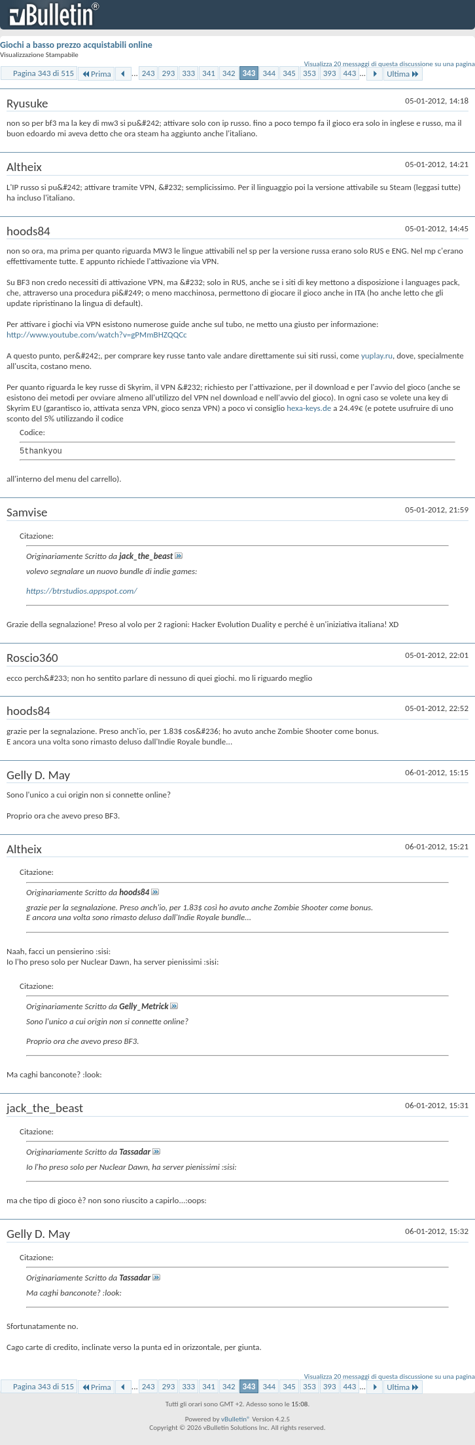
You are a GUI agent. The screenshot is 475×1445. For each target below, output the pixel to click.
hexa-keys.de (309, 408)
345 (289, 73)
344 (268, 73)
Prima (96, 74)
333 (188, 73)
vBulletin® (236, 1419)
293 (168, 73)
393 (329, 73)
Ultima (403, 74)
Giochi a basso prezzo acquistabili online (76, 44)
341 (208, 73)
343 (249, 73)
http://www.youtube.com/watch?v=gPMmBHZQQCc (97, 334)
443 (350, 73)
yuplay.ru (377, 355)
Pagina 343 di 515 (43, 73)
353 (309, 73)
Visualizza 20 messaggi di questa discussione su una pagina (389, 64)
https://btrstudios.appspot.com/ (81, 591)
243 (148, 73)
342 (229, 73)
